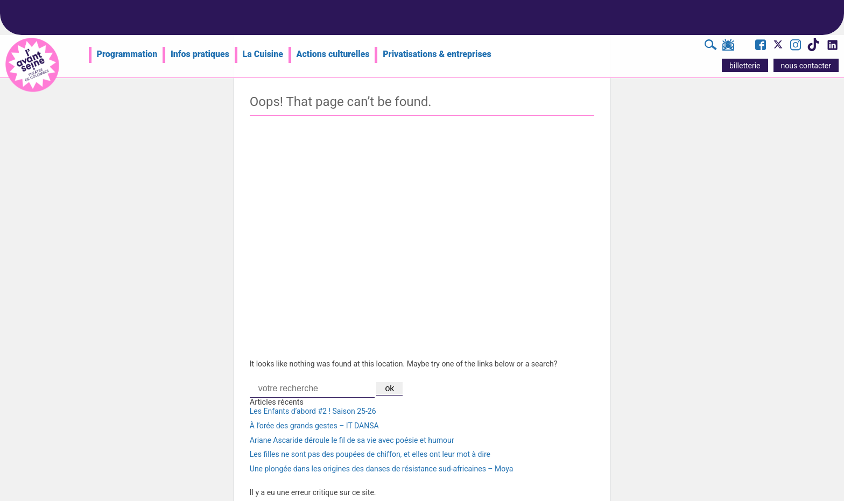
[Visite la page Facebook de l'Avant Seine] (760, 46)
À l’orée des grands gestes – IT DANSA (314, 425)
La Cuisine (263, 54)
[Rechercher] (711, 46)
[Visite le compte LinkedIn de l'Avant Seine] (832, 48)
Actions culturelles (333, 54)
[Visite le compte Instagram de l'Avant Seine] (795, 46)
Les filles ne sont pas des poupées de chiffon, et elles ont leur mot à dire (370, 454)
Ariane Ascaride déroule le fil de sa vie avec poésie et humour (352, 440)
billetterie (745, 65)
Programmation (127, 54)
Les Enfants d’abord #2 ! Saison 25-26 (313, 411)
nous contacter (806, 65)
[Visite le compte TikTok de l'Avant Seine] (813, 48)
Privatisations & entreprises (437, 54)
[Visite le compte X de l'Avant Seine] (778, 48)
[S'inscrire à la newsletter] (728, 47)
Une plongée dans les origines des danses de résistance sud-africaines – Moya (381, 468)
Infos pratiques (200, 54)
